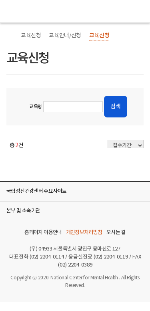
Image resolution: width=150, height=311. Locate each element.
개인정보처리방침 (84, 233)
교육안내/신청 (65, 35)
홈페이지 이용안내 (43, 233)
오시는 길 (116, 233)
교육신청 (31, 35)
